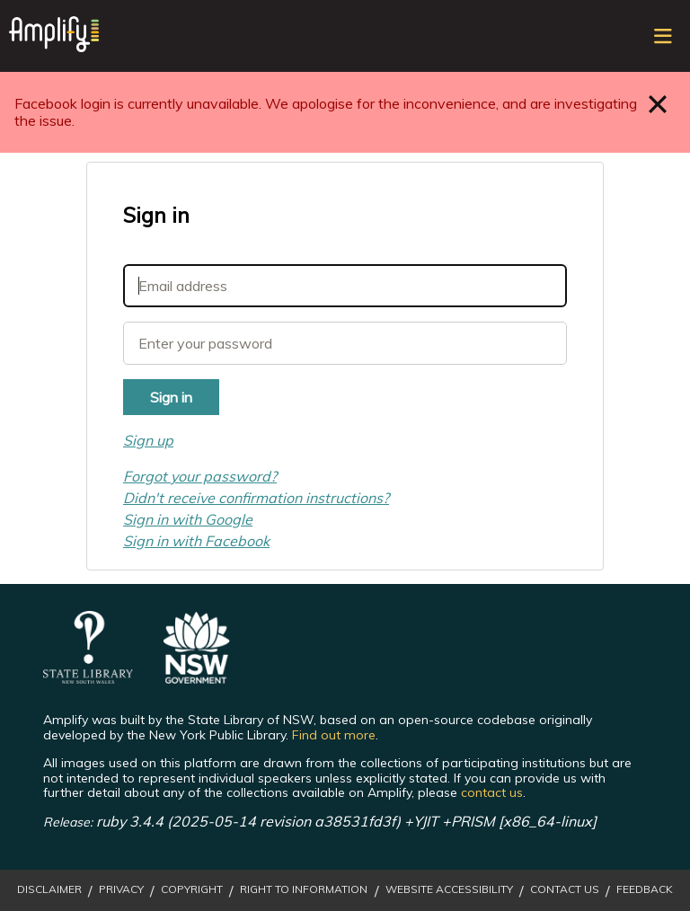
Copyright (192, 889)
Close (658, 103)
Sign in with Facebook (196, 541)
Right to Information (303, 889)
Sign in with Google (187, 519)
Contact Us (564, 889)
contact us (492, 792)
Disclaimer (49, 889)
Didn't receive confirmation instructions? (256, 498)
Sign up (148, 440)
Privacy (121, 889)
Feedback (644, 889)
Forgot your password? (200, 476)
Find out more (334, 735)
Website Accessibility (449, 889)
